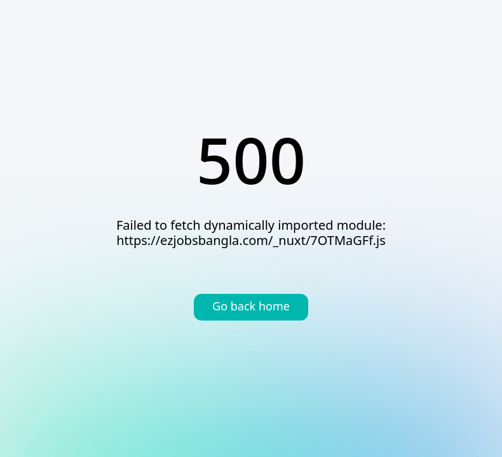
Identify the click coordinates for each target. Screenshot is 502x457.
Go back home (251, 307)
